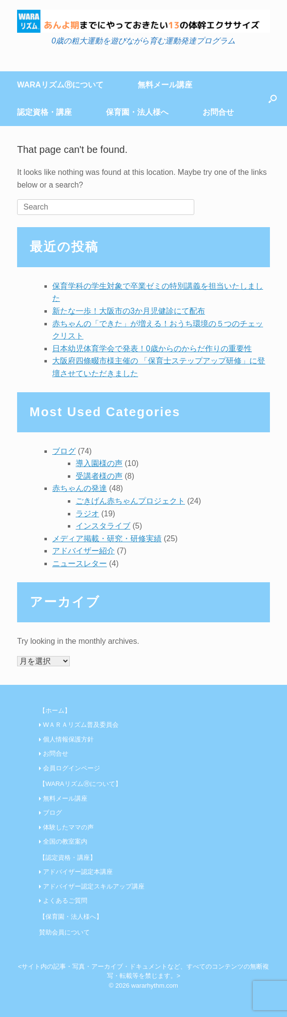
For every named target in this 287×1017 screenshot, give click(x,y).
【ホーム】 (55, 710)
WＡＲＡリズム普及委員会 (81, 724)
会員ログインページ (71, 768)
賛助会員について (64, 932)
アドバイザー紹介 (83, 551)
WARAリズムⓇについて (60, 85)
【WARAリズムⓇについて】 (80, 783)
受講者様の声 (99, 476)
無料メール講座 (165, 85)
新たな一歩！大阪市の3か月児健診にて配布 (128, 311)
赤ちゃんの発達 (79, 488)
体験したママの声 (68, 827)
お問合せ (218, 112)
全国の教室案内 (65, 841)
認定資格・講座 (44, 112)
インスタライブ (103, 526)
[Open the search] (272, 98)
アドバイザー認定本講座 (78, 871)
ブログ (64, 451)
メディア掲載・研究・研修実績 (107, 538)
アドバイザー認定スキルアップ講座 (93, 886)
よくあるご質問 (65, 900)
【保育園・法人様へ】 (70, 916)
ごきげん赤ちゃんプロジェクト (130, 501)
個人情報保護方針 (68, 739)
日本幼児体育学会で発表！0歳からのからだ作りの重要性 (152, 348)
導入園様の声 (99, 463)
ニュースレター (79, 563)
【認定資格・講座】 (67, 857)
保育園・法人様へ (137, 112)
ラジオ (87, 513)
